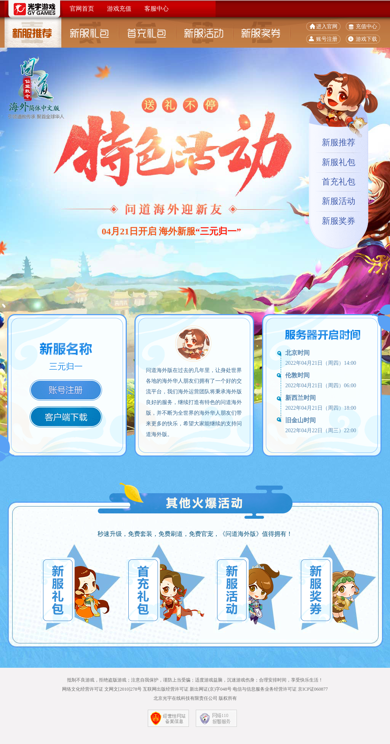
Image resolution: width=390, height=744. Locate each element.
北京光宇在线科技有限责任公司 (185, 698)
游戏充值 (119, 8)
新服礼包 (90, 32)
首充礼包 (147, 32)
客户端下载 (66, 416)
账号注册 (326, 39)
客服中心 (156, 8)
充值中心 (366, 26)
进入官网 (326, 26)
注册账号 (66, 390)
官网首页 (82, 8)
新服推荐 (33, 32)
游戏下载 (366, 39)
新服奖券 (261, 32)
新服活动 (204, 32)
